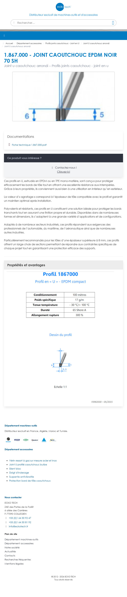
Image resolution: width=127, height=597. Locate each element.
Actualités (10, 551)
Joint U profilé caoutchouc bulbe (28, 464)
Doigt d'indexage (19, 472)
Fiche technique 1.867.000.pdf (26, 144)
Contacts (10, 555)
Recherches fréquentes (18, 559)
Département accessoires (19, 449)
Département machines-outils (21, 425)
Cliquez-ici (63, 171)
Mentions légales (14, 563)
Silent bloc (15, 468)
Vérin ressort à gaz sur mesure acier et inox (33, 460)
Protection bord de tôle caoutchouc (30, 480)
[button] (122, 35)
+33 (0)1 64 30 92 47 (20, 517)
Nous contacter (13, 497)
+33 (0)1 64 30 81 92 (20, 522)
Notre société (12, 547)
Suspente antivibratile (21, 476)
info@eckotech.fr (18, 526)
